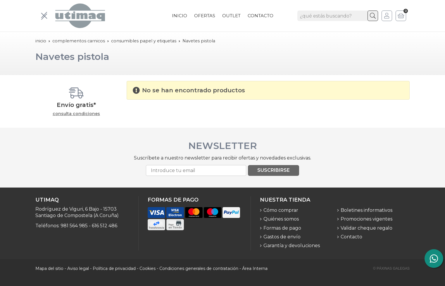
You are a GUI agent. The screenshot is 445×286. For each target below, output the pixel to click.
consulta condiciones (76, 113)
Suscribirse (273, 170)
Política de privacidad (114, 268)
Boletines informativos (366, 210)
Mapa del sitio (49, 268)
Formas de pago (282, 228)
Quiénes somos (281, 219)
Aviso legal (78, 268)
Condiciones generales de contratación (198, 268)
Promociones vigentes (366, 219)
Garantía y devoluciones (291, 245)
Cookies (147, 268)
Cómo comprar (280, 210)
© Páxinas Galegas (391, 268)
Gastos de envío (282, 237)
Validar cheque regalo (366, 228)
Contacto (351, 237)
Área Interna (255, 268)
